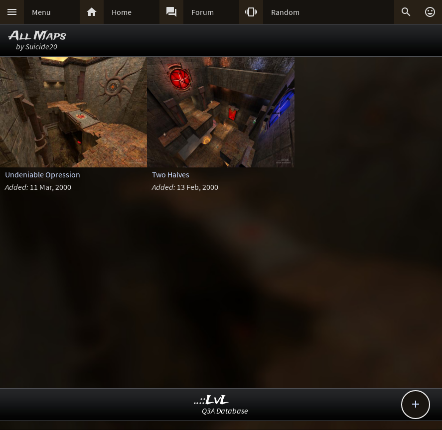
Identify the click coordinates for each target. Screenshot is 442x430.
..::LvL (211, 400)
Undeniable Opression (42, 174)
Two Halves (170, 174)
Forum (202, 12)
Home (122, 12)
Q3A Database (225, 411)
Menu (41, 12)
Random (285, 12)
